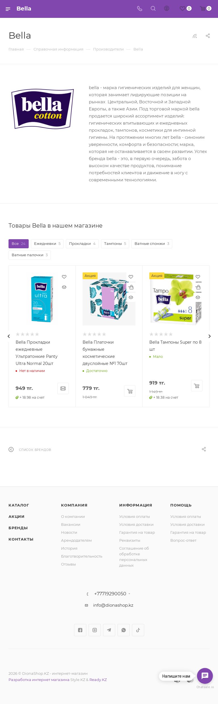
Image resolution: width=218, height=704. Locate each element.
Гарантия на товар (137, 532)
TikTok (138, 630)
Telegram (109, 630)
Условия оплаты (134, 516)
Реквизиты (129, 540)
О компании (73, 516)
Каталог (19, 505)
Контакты (21, 539)
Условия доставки (136, 524)
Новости (69, 532)
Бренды (18, 528)
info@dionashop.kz (113, 605)
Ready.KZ (98, 679)
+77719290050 (110, 594)
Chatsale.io (204, 687)
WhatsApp (124, 630)
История (69, 548)
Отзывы (68, 564)
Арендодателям (76, 540)
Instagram (95, 630)
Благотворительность (81, 556)
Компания (74, 505)
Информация (135, 505)
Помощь (181, 505)
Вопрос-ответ (183, 540)
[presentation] (8, 336)
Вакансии (70, 524)
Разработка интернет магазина (39, 679)
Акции (17, 516)
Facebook (80, 630)
